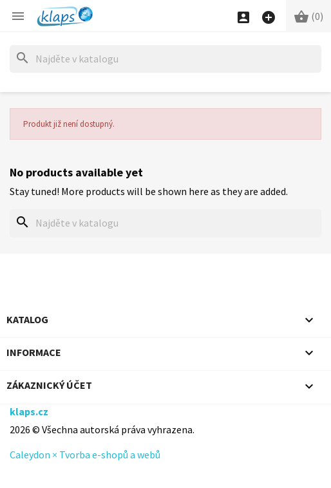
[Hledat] (165, 59)
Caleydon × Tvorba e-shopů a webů (85, 454)
